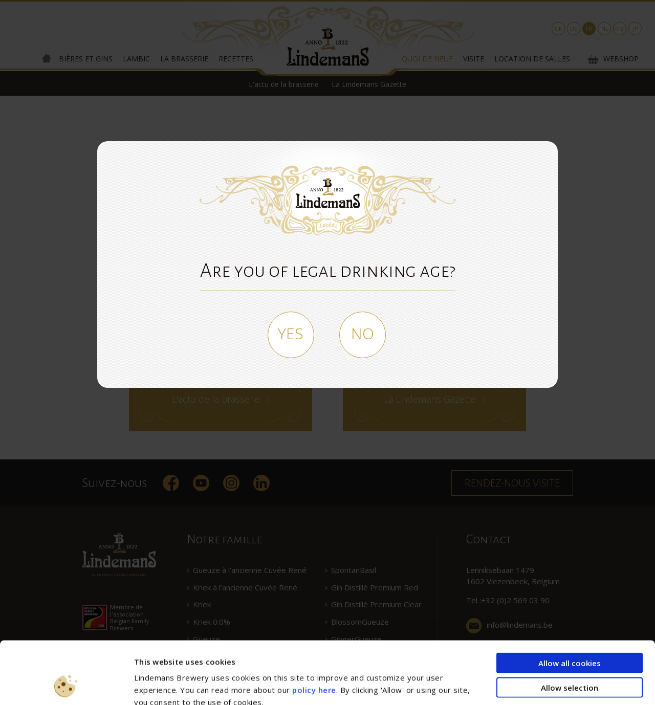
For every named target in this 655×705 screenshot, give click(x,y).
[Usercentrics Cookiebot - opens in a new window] (66, 685)
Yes (290, 333)
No (362, 333)
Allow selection (569, 629)
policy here (314, 631)
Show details (550, 685)
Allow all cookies (569, 604)
